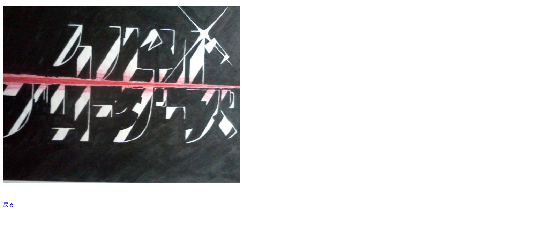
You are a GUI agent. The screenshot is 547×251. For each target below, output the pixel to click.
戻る (8, 204)
